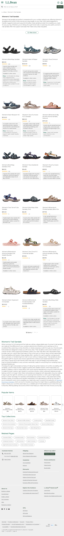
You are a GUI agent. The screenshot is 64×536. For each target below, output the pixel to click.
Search (60, 7)
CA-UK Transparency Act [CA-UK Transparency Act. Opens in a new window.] (18, 524)
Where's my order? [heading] (50, 451)
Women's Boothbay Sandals (11, 59)
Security (22, 521)
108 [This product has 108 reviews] (9, 171)
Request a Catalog (6, 504)
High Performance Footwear (10, 444)
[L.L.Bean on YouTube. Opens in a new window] (9, 509)
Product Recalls (6, 524)
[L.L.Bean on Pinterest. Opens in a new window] (4, 509)
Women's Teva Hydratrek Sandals (30, 165)
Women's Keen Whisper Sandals (29, 60)
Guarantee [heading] (26, 460)
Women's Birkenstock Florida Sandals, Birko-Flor (51, 208)
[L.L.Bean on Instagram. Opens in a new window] (6, 509)
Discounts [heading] (26, 469)
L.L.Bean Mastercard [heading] (51, 487)
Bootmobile (47, 468)
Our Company (5, 499)
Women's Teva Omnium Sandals (50, 60)
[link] (7, 401)
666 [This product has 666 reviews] (30, 65)
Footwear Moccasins (43, 437)
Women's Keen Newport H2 (11, 115)
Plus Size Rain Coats (22, 427)
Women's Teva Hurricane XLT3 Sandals (50, 165)
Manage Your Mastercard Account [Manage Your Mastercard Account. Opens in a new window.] (53, 496)
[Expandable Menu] (2, 3)
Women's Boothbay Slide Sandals (50, 300)
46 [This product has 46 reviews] (29, 213)
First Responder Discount (29, 474)
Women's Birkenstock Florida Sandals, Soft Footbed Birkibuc (29, 301)
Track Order (49, 454)
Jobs (2, 502)
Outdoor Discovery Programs (30, 490)
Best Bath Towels (50, 420)
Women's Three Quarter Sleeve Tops (28, 424)
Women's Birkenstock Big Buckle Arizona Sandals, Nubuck (51, 116)
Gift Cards (25, 513)
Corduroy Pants (38, 420)
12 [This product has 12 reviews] (8, 213)
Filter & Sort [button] (32, 32)
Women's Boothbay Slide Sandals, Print (30, 208)
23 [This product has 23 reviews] (29, 171)
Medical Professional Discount (30, 472)
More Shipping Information (29, 456)
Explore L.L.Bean (5, 491)
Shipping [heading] (25, 451)
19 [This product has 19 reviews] (29, 258)
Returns (25, 465)
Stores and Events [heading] (49, 460)
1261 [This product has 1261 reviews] (9, 64)
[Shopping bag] (62, 2)
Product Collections (13, 521)
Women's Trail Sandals (14, 12)
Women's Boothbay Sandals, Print (8, 165)
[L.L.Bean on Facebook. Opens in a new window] (2, 509)
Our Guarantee (26, 462)
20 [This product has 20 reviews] (49, 213)
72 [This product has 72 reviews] (49, 122)
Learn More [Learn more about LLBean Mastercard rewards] (47, 490)
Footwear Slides (7, 437)
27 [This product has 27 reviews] (8, 259)
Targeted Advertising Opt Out (18, 526)
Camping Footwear (8, 441)
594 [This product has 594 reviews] (50, 306)
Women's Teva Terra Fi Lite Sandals (10, 208)
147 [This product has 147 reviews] (29, 121)
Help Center (6, 459)
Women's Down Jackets (9, 424)
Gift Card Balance (27, 516)
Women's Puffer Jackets (24, 420)
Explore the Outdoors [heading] (29, 488)
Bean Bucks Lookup (49, 493)
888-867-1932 (14, 456)
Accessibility (5, 526)
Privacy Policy (29, 521)
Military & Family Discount (29, 477)
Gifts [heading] (24, 508)
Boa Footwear (31, 437)
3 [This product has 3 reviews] (8, 306)
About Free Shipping (28, 453)
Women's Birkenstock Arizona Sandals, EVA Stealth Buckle (9, 253)
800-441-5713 (6, 453)
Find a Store (47, 462)
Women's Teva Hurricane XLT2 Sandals (30, 115)
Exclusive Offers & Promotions (30, 482)
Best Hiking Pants (35, 427)
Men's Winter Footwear (27, 444)
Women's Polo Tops (8, 427)
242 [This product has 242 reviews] (50, 65)
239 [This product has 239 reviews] (9, 119)
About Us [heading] (4, 488)
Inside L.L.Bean (5, 496)
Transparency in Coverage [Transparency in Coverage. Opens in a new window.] (32, 524)
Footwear (41, 441)
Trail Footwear (20, 441)
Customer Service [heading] (7, 451)
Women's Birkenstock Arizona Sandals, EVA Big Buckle (50, 253)
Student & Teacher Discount (30, 480)
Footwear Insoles (19, 437)
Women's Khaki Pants (47, 424)
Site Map (4, 521)
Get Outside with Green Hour (31, 493)
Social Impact (4, 494)
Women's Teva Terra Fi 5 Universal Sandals (29, 252)
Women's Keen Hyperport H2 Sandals (10, 300)
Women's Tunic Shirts (8, 420)
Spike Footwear (31, 441)
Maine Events (47, 465)
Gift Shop (25, 510)
